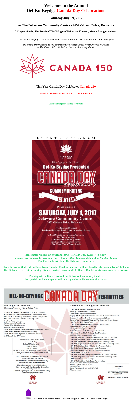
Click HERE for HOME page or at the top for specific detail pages (66, 398)
